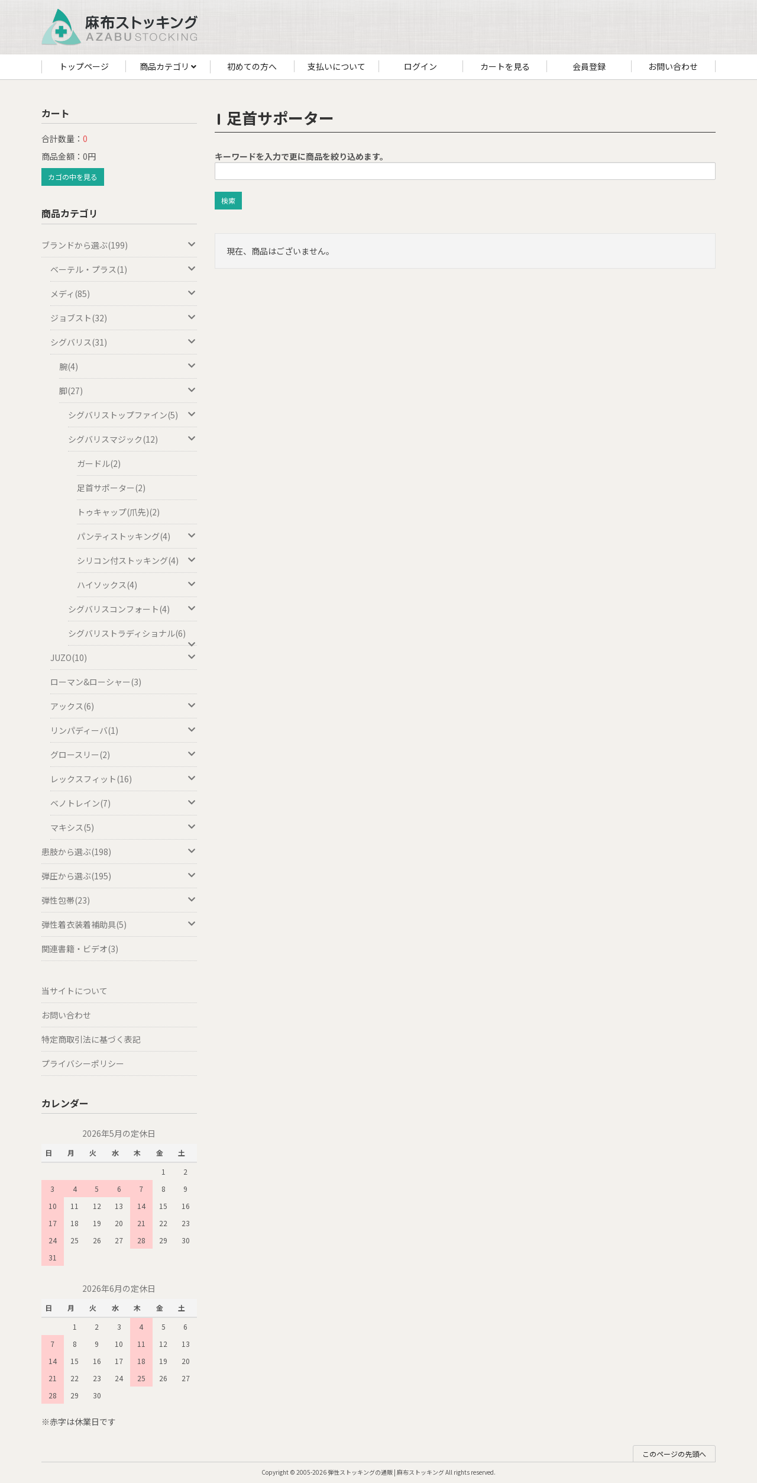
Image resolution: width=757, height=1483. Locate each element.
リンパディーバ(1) (123, 730)
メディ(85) (123, 293)
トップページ (84, 66)
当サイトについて (74, 991)
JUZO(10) (123, 657)
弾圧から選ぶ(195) (119, 876)
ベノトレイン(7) (123, 803)
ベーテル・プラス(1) (123, 269)
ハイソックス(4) (137, 585)
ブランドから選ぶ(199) (119, 245)
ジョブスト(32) (123, 318)
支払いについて (336, 66)
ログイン (420, 66)
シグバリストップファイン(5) (132, 415)
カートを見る (505, 66)
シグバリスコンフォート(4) (132, 609)
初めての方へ (252, 66)
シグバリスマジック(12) (132, 439)
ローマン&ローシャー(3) (95, 682)
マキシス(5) (123, 827)
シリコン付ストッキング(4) (137, 560)
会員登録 (589, 66)
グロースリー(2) (123, 754)
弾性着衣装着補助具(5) (119, 924)
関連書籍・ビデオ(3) (79, 949)
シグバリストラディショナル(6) (132, 636)
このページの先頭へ (674, 1454)
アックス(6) (123, 706)
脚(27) (128, 390)
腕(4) (128, 366)
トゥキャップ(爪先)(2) (118, 512)
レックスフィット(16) (123, 779)
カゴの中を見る (73, 177)
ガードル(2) (99, 463)
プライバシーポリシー (82, 1063)
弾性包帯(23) (119, 900)
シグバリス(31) (123, 342)
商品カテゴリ (168, 66)
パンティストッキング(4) (137, 536)
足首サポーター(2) (111, 488)
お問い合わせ (673, 66)
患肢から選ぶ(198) (119, 851)
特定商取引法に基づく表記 (91, 1039)
